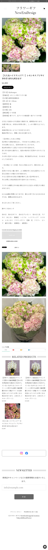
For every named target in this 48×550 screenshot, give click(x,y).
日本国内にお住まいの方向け (12, 241)
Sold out (12, 235)
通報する (16, 247)
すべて (6, 349)
